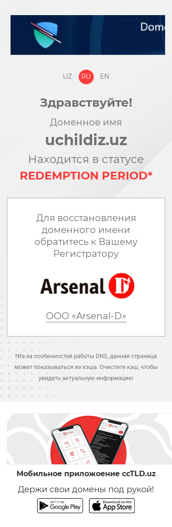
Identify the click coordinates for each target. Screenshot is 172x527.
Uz (67, 76)
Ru (86, 76)
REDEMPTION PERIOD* (86, 175)
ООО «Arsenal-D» (86, 315)
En (104, 76)
